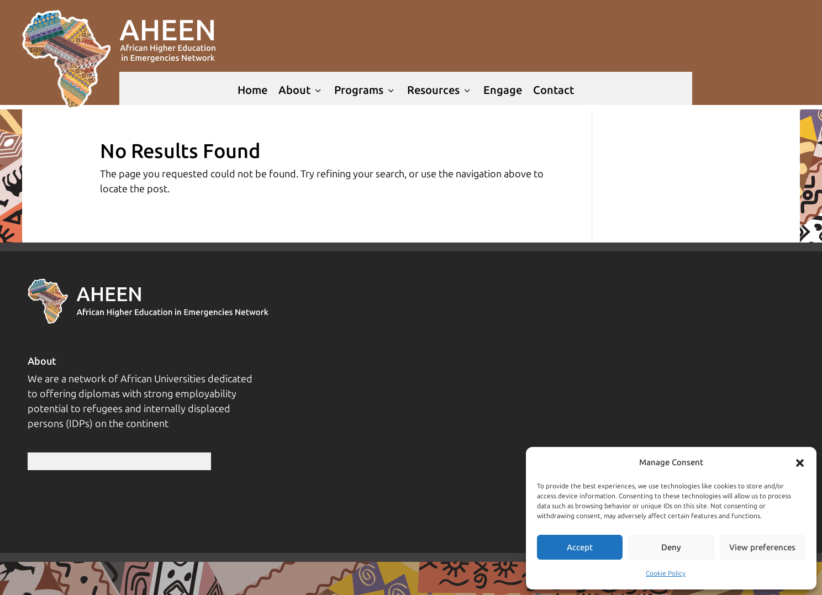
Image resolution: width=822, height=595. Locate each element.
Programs (365, 90)
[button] (799, 462)
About (300, 90)
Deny (671, 547)
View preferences (762, 547)
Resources (439, 90)
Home (252, 90)
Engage (502, 90)
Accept (580, 547)
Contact (553, 90)
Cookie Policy (666, 573)
